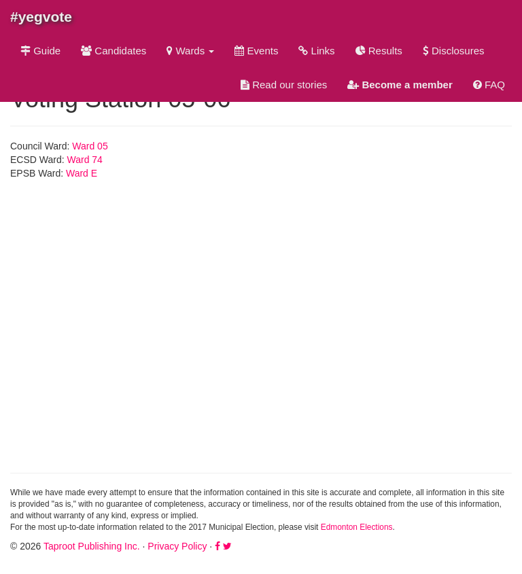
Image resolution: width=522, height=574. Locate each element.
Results (378, 50)
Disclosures (454, 50)
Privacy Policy (177, 546)
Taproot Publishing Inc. (92, 546)
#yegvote (41, 16)
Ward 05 (89, 146)
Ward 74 (85, 159)
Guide (40, 50)
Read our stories (284, 84)
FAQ (489, 84)
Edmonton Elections (357, 527)
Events (256, 50)
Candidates (113, 50)
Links (316, 50)
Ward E (81, 173)
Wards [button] (190, 50)
